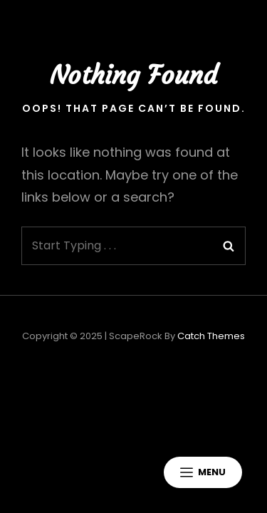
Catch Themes (211, 336)
